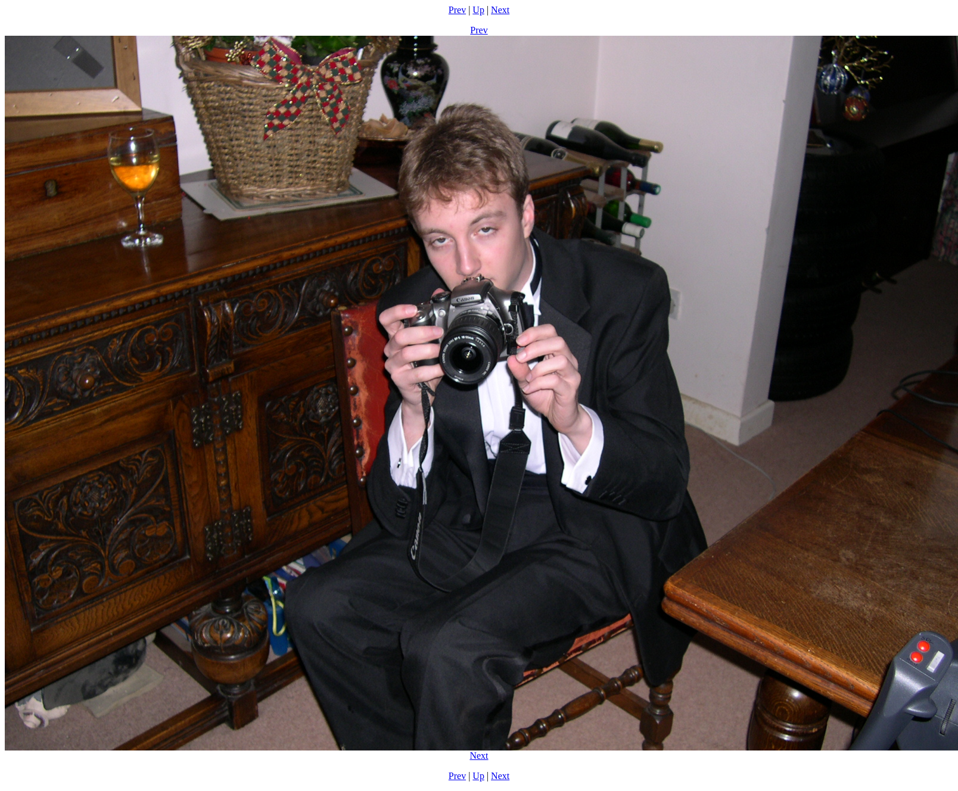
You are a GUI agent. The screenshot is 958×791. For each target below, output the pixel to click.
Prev (457, 10)
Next (500, 10)
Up (478, 10)
